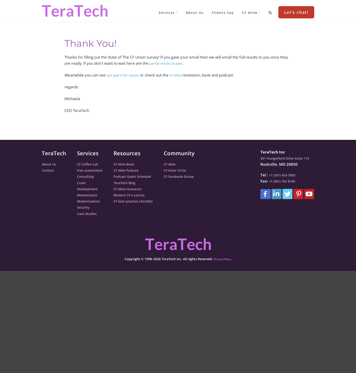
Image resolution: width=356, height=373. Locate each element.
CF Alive (181, 75)
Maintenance (89, 195)
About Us (50, 164)
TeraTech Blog (132, 182)
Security (84, 207)
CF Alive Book (131, 164)
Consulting (87, 176)
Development (89, 188)
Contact (49, 170)
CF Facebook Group (194, 176)
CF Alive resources (135, 188)
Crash (82, 182)
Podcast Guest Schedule (141, 176)
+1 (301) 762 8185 (281, 181)
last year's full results (124, 75)
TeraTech (75, 11)
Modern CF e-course (137, 195)
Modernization (90, 201)
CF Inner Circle (189, 170)
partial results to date (168, 63)
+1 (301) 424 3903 (281, 175)
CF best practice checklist (142, 201)
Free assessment (92, 170)
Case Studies (89, 213)
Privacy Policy (222, 259)
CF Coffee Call (89, 164)
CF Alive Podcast (134, 170)
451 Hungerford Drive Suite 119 (285, 158)
